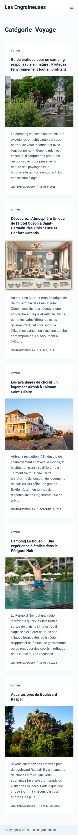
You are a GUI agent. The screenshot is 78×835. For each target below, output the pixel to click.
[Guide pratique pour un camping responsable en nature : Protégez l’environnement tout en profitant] (39, 101)
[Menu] (71, 7)
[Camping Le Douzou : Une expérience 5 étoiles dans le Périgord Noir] (39, 583)
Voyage (15, 50)
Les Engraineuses (25, 7)
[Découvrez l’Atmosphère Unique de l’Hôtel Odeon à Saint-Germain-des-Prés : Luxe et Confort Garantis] (39, 265)
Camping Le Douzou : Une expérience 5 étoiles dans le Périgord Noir (34, 546)
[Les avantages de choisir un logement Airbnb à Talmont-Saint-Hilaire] (39, 424)
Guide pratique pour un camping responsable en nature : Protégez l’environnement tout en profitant (39, 64)
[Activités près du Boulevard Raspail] (39, 732)
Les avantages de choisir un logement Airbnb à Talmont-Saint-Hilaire (34, 387)
